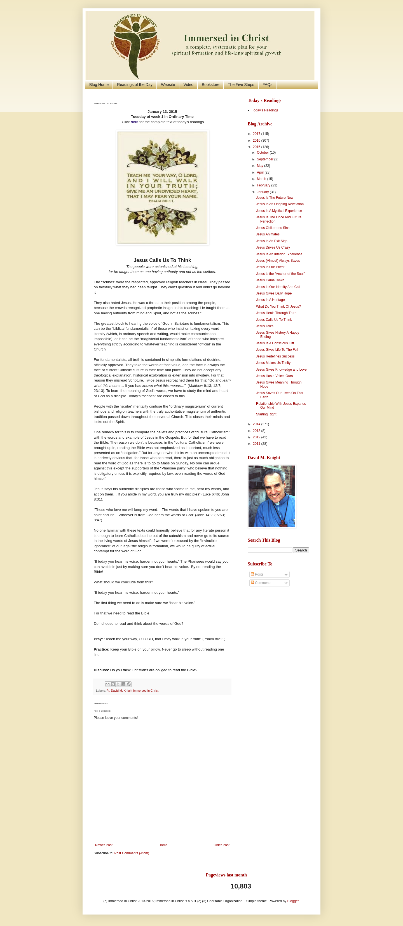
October (263, 153)
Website (168, 84)
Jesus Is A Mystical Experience (279, 211)
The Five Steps (241, 84)
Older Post (221, 845)
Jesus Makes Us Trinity (273, 363)
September (265, 159)
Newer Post (104, 845)
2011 (257, 444)
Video (188, 84)
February (264, 185)
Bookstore (210, 84)
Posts (257, 574)
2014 (257, 424)
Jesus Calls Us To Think (274, 320)
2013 (257, 431)
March (262, 179)
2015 (257, 147)
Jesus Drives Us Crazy (273, 247)
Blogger (293, 901)
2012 (257, 437)
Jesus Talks (264, 326)
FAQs (267, 84)
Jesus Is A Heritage (270, 300)
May (260, 166)
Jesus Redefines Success (275, 356)
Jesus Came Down (270, 280)
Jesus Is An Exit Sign (271, 241)
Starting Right (266, 414)
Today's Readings (265, 110)
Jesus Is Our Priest (270, 267)
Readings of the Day (135, 84)
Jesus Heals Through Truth (276, 313)
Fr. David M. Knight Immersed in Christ (132, 690)
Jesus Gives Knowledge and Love (281, 369)
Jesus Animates (268, 234)
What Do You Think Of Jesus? (278, 306)
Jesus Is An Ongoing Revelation (280, 204)
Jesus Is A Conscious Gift (275, 343)
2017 (257, 134)
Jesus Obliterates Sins (272, 228)
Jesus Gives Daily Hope (274, 293)
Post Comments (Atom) (131, 853)
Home (163, 845)
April (260, 172)
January (263, 192)
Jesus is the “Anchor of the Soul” (280, 274)
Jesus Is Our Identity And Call (278, 287)
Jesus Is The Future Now (274, 198)
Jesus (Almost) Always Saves (278, 261)
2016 (257, 140)
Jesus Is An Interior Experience (279, 254)
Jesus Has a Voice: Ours (274, 376)
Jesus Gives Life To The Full (277, 350)
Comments (261, 583)
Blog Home (99, 84)
